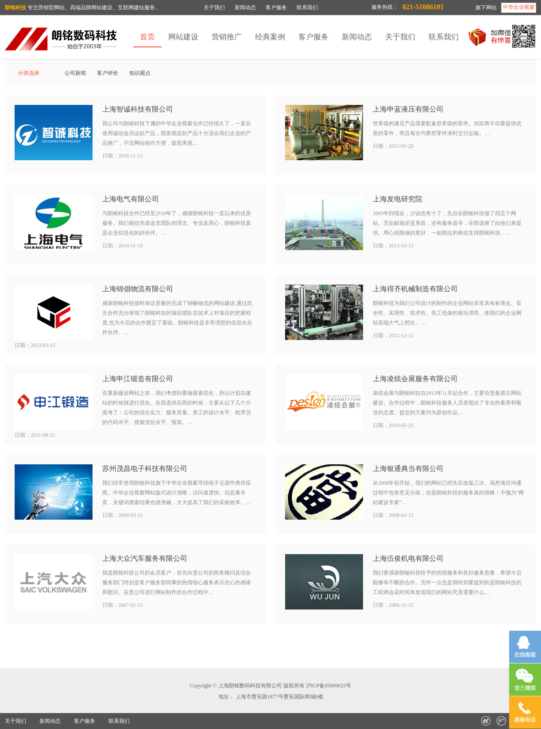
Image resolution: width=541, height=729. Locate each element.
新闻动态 (245, 7)
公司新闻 (75, 73)
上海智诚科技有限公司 (137, 109)
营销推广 (227, 37)
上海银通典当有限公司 (408, 468)
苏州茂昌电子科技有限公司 (144, 468)
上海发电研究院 (397, 199)
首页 (147, 37)
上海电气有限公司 (130, 199)
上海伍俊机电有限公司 (408, 558)
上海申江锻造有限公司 (137, 378)
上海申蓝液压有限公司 (408, 109)
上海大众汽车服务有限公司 (144, 558)
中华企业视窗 (519, 7)
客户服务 (276, 7)
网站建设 (183, 37)
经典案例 (270, 37)
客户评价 (107, 73)
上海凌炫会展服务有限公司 (415, 378)
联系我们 (307, 7)
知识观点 (140, 73)
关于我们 (214, 7)
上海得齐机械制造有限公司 (415, 289)
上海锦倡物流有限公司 (137, 289)
